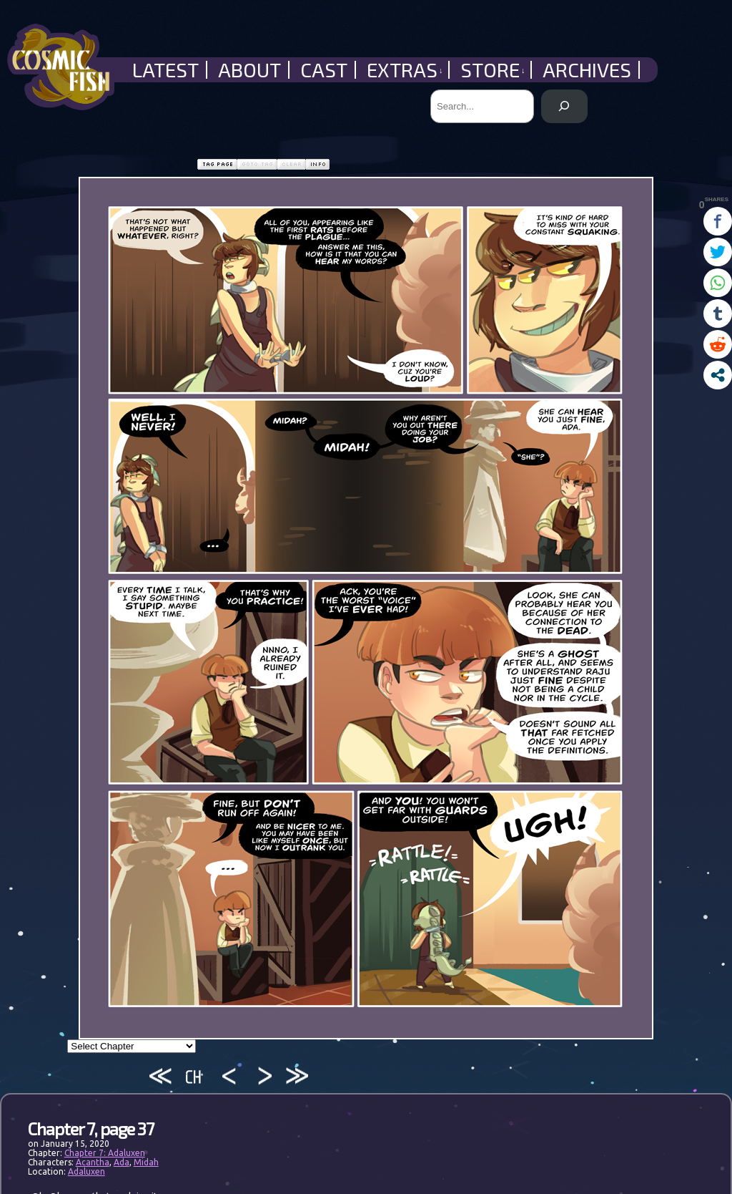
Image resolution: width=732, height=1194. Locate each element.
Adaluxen (86, 1171)
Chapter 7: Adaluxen (104, 1152)
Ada (121, 1162)
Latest (165, 70)
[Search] (564, 106)
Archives (587, 70)
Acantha (92, 1162)
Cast (323, 70)
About (249, 70)
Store (492, 70)
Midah (146, 1162)
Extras (405, 70)
